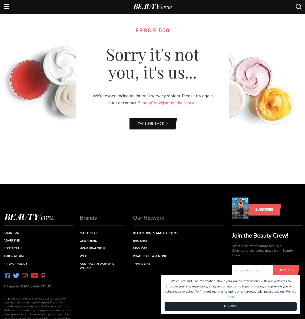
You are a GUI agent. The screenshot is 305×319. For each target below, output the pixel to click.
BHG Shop (140, 241)
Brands (88, 218)
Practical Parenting (150, 256)
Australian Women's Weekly (97, 266)
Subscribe (264, 209)
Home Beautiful (93, 248)
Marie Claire (90, 233)
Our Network (148, 218)
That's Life (141, 264)
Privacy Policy (15, 264)
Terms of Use (13, 256)
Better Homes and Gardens (155, 233)
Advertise (11, 240)
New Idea (140, 248)
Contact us (12, 248)
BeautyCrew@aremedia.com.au (167, 103)
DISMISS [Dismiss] (230, 306)
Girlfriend (88, 241)
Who (83, 256)
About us (11, 233)
